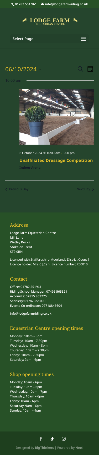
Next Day (85, 189)
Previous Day (16, 189)
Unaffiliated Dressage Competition (56, 160)
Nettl (79, 447)
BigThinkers (44, 447)
